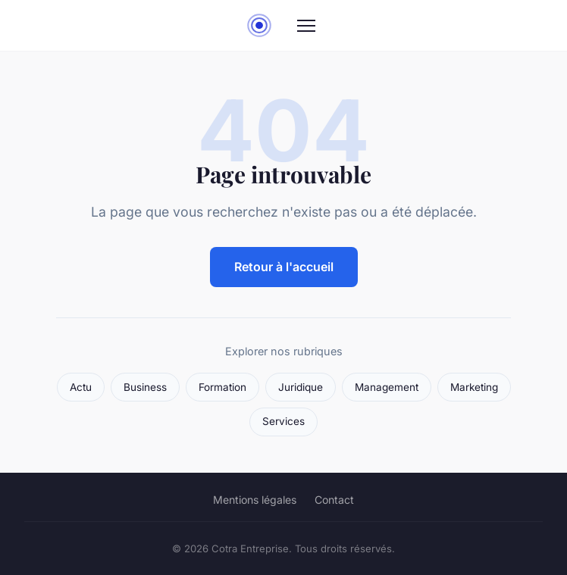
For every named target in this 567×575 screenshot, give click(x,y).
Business (145, 387)
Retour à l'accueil (284, 266)
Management (386, 387)
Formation (222, 387)
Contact (334, 499)
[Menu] (306, 26)
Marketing (474, 387)
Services (283, 421)
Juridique (300, 387)
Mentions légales (254, 499)
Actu (81, 387)
